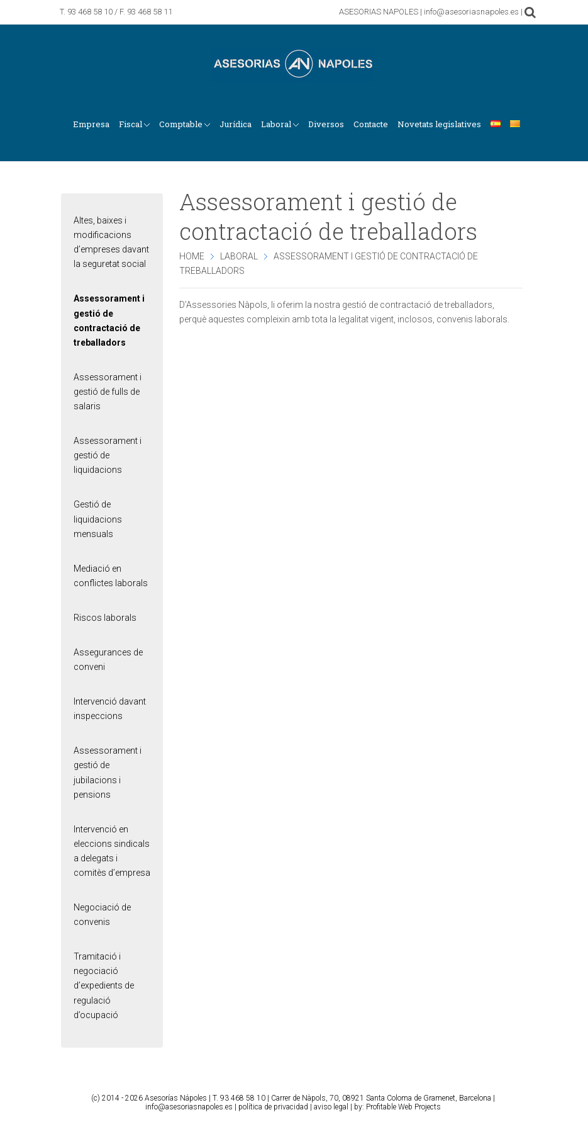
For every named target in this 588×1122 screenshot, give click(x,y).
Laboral (239, 256)
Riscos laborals (105, 618)
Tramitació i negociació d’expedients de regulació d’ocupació (104, 985)
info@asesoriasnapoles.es (189, 1106)
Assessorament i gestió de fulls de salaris (107, 391)
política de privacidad (273, 1106)
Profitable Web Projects (403, 1106)
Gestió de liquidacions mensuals (98, 518)
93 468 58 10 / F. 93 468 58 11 (119, 11)
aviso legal (331, 1106)
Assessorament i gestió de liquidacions (107, 455)
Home (191, 256)
